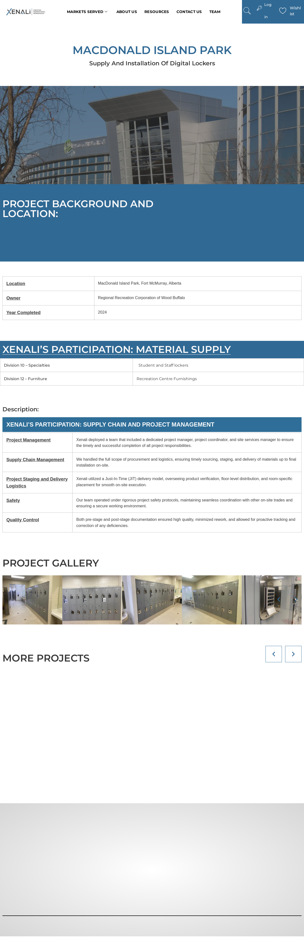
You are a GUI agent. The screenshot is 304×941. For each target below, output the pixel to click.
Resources (156, 11)
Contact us (189, 11)
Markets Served (87, 12)
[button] (279, 599)
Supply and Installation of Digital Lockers (152, 63)
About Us (126, 11)
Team (214, 11)
